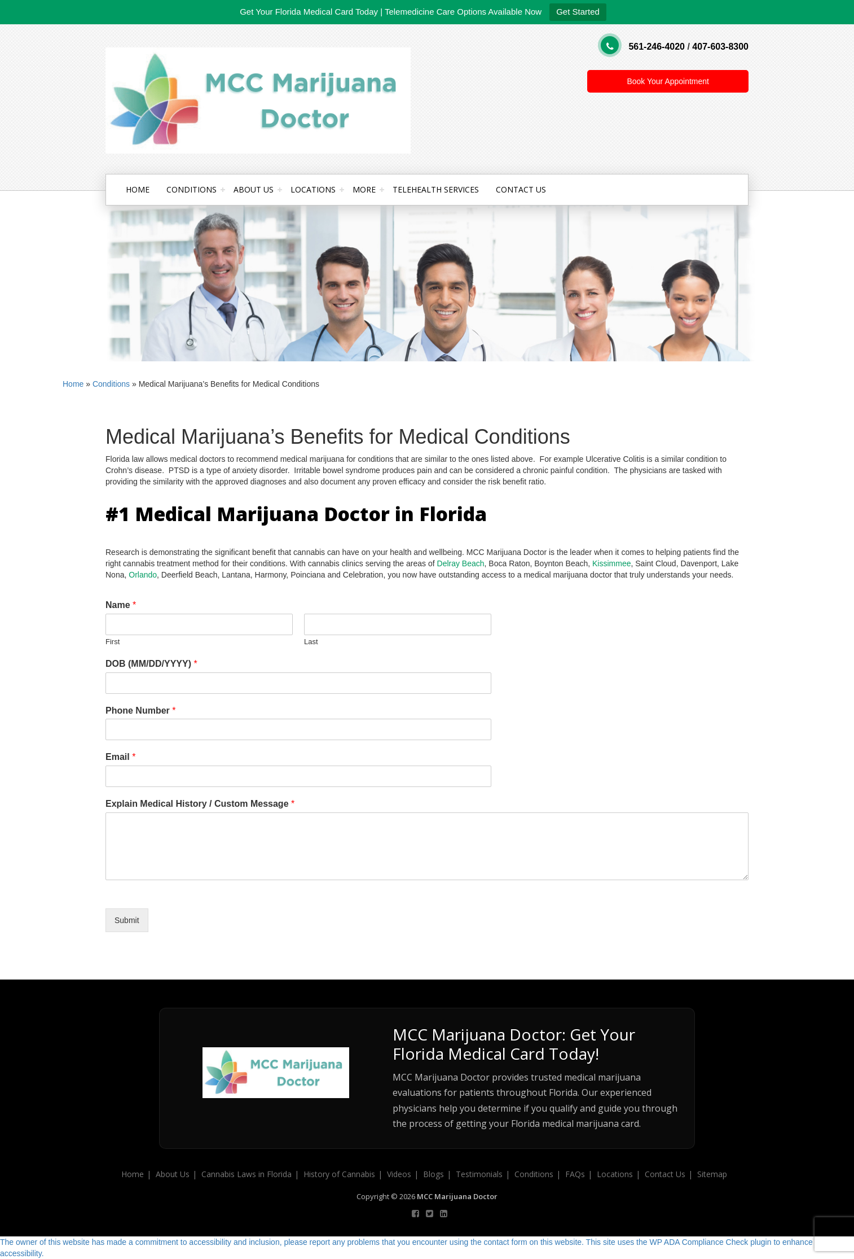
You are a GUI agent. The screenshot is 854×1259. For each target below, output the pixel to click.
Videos (399, 1174)
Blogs (433, 1174)
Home (137, 189)
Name (120, 605)
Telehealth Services (436, 189)
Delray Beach (461, 563)
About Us (254, 189)
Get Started (578, 11)
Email (120, 757)
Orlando (143, 574)
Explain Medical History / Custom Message (199, 803)
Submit (127, 920)
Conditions (191, 189)
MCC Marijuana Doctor (457, 1196)
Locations (313, 189)
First (112, 641)
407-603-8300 (720, 46)
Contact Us (521, 189)
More (364, 189)
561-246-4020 (656, 46)
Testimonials (479, 1174)
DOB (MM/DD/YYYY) (151, 663)
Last (311, 641)
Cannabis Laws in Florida (246, 1174)
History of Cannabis (339, 1174)
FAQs (575, 1174)
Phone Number (140, 710)
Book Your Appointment (668, 81)
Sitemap (712, 1174)
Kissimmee (611, 563)
